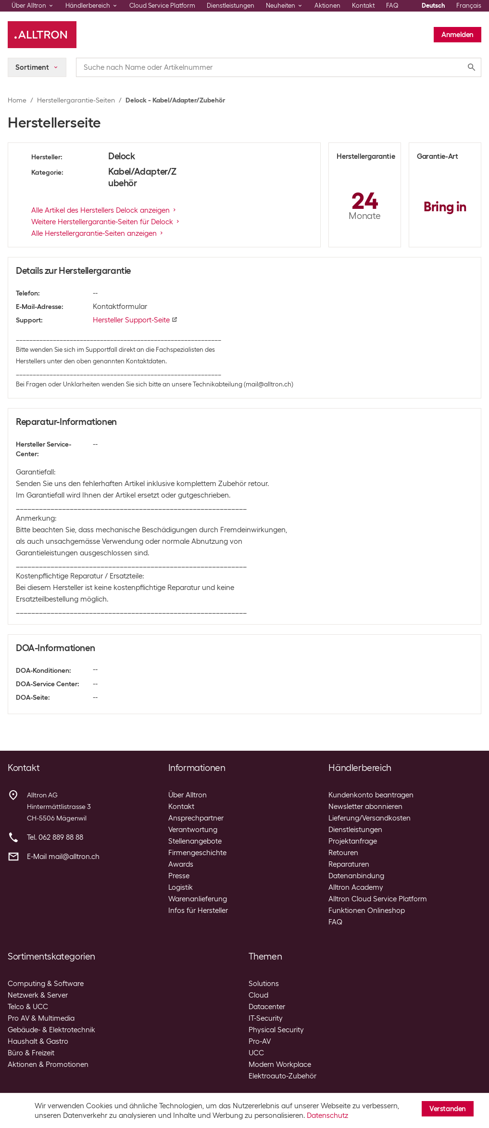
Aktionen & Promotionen (48, 1064)
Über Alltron (187, 795)
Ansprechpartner (196, 818)
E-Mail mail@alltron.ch (63, 856)
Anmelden (457, 34)
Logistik (180, 887)
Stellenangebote (195, 841)
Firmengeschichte (197, 852)
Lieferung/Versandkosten (369, 818)
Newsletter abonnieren (365, 806)
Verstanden (447, 1108)
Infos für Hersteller (198, 910)
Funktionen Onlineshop (366, 910)
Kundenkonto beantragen (371, 795)
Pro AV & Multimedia (41, 1018)
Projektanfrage (352, 841)
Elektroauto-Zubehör (282, 1076)
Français (468, 5)
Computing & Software (46, 983)
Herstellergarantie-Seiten (76, 100)
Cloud (258, 995)
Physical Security (276, 1029)
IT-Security (266, 1018)
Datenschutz (327, 1115)
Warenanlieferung (197, 899)
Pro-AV (260, 1041)
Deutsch (433, 5)
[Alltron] (42, 34)
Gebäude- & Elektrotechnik (51, 1029)
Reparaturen (348, 864)
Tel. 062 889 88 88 (55, 837)
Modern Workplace (280, 1064)
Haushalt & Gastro (38, 1041)
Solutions (264, 983)
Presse (178, 876)
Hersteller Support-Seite (135, 320)
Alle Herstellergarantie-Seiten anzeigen (97, 233)
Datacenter (267, 1006)
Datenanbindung (356, 876)
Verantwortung (192, 829)
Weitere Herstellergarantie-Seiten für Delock (106, 222)
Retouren (343, 852)
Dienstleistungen (230, 5)
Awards (180, 864)
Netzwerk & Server (38, 995)
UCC (256, 1053)
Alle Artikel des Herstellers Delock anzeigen (104, 210)
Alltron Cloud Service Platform (377, 899)
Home (17, 100)
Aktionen (327, 5)
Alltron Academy (355, 887)
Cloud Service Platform (162, 5)
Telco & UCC (28, 1006)
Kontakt (363, 5)
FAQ (392, 5)
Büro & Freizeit (31, 1053)
